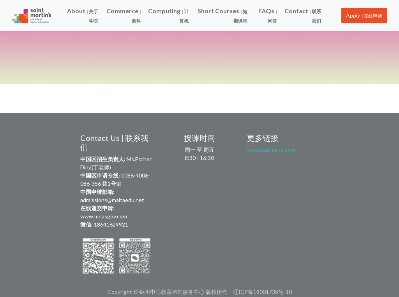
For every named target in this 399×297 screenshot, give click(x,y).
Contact (302, 15)
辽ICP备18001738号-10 (262, 291)
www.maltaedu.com (271, 149)
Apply (364, 15)
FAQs (267, 15)
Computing (168, 15)
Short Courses (222, 15)
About (82, 15)
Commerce (123, 15)
